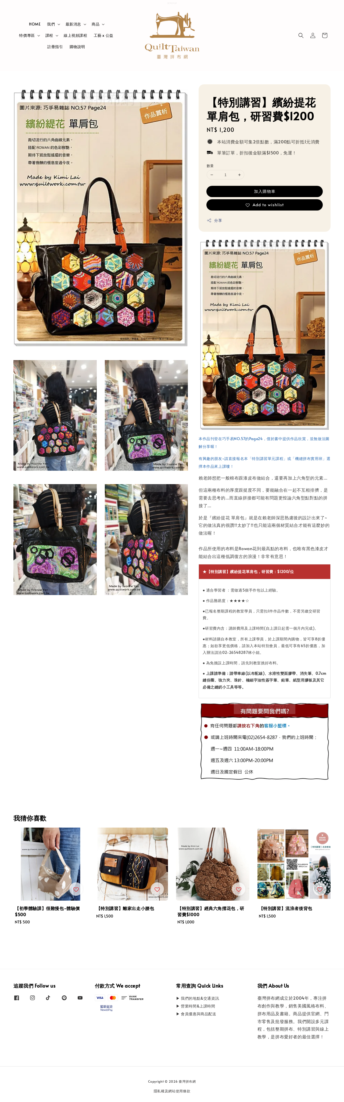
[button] (301, 35)
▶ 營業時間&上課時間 (195, 1006)
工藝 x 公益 (103, 35)
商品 (95, 24)
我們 (51, 24)
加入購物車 (264, 191)
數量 (210, 165)
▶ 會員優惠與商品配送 (196, 1013)
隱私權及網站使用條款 (172, 1091)
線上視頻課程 (75, 35)
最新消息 (73, 24)
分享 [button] (214, 220)
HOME (35, 24)
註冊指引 (55, 46)
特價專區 (27, 35)
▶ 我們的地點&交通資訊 (197, 998)
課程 (49, 35)
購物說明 (77, 46)
